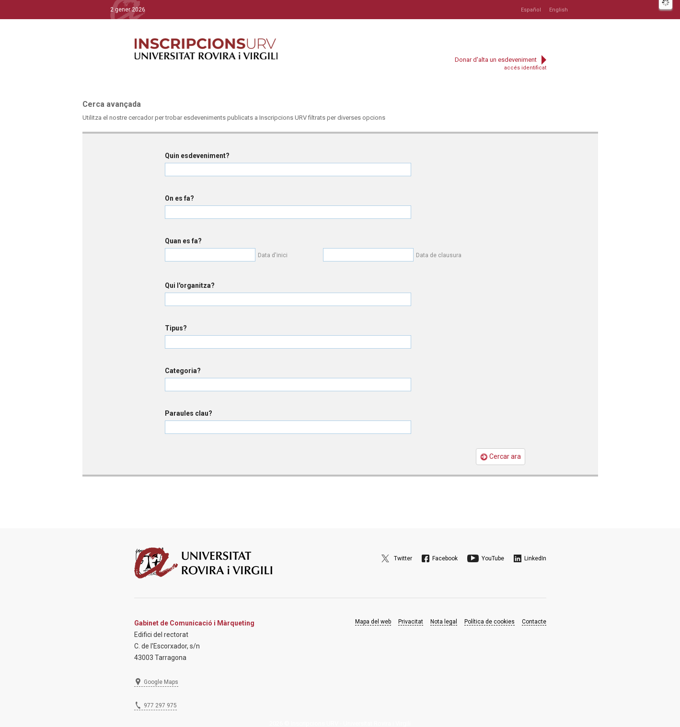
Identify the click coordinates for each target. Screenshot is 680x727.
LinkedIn (535, 558)
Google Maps (161, 682)
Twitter (403, 558)
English (558, 10)
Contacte (534, 621)
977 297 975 (160, 705)
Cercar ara (500, 457)
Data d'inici (273, 255)
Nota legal (443, 621)
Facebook (445, 558)
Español (531, 10)
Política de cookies (489, 621)
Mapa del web (373, 621)
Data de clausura (438, 255)
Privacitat (410, 621)
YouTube (493, 558)
